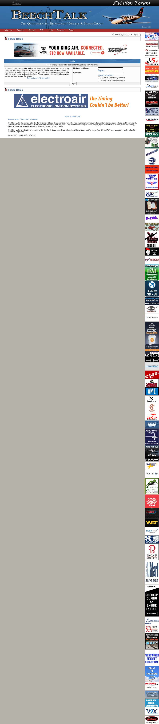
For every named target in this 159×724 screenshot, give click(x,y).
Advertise (8, 30)
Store (71, 30)
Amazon (20, 30)
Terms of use (32, 78)
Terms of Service (13, 119)
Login (50, 30)
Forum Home (15, 38)
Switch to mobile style (72, 116)
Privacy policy (44, 78)
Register (60, 30)
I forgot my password (105, 75)
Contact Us (34, 119)
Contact (31, 30)
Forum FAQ (25, 119)
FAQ (41, 30)
